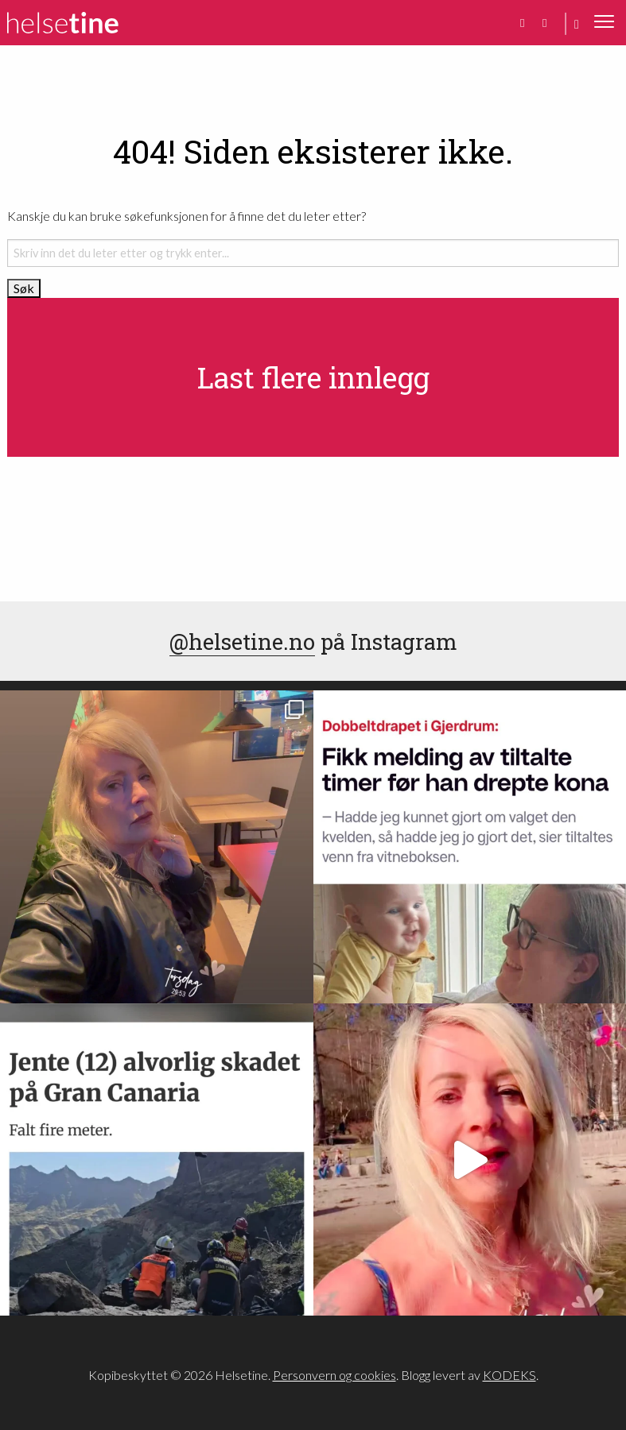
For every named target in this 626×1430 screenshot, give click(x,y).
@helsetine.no (242, 641)
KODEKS (509, 1374)
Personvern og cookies (334, 1374)
